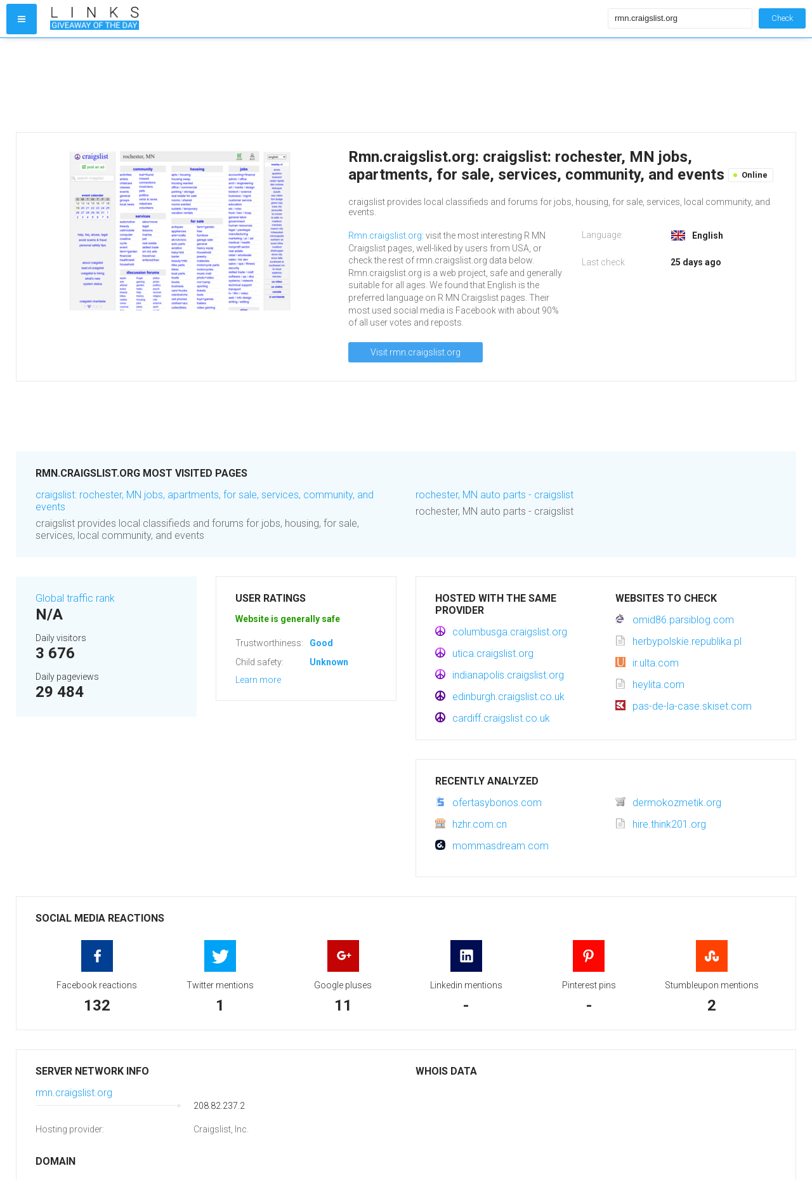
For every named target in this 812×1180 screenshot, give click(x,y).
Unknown (329, 662)
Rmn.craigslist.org (385, 235)
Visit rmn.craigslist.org (415, 352)
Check (782, 18)
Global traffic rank (75, 598)
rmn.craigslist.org (74, 1093)
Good (321, 643)
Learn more (258, 680)
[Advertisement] (326, 85)
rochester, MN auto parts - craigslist (494, 495)
